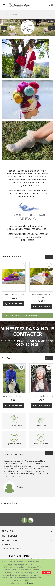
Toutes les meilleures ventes (22, 315)
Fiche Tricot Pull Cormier (13, 396)
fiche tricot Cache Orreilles (41, 396)
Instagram (31, 520)
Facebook (24, 520)
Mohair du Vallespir (9, 503)
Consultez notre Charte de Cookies (21, 583)
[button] (4, 27)
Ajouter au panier (13, 303)
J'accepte (46, 572)
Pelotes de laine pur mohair (41, 296)
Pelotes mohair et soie (14, 294)
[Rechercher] (27, 15)
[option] (27, 27)
